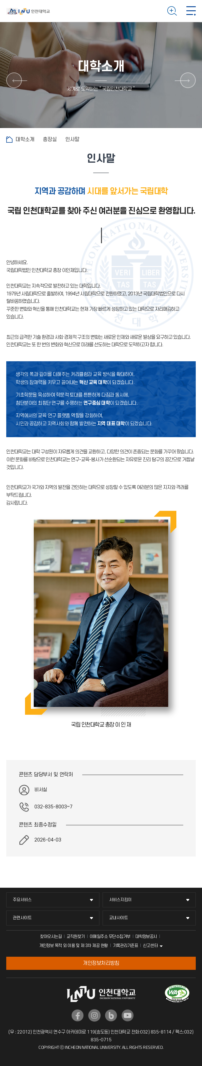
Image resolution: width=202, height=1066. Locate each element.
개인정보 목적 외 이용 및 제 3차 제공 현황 (73, 945)
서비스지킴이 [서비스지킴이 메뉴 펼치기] (120, 899)
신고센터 (150, 945)
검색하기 (172, 11)
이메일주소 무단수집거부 (110, 936)
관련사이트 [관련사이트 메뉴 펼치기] (22, 917)
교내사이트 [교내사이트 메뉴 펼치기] (118, 917)
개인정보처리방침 (101, 963)
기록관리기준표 (125, 945)
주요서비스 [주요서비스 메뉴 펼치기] (22, 899)
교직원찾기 (76, 936)
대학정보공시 (146, 936)
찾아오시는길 (51, 936)
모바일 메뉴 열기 (191, 11)
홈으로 (9, 139)
